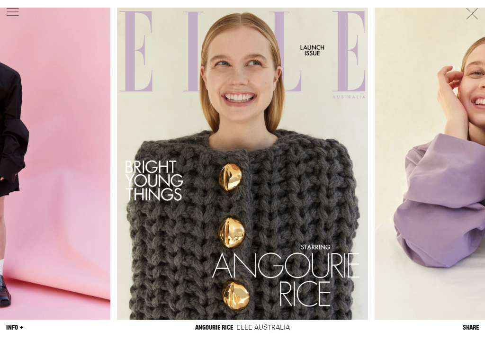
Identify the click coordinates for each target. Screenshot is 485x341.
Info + (14, 327)
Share (471, 327)
